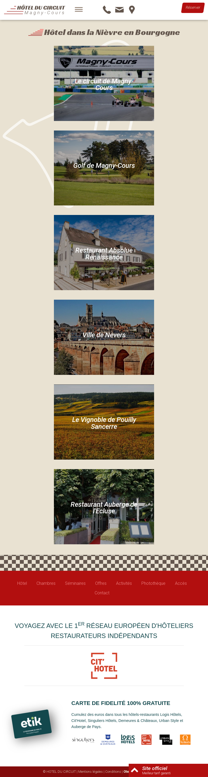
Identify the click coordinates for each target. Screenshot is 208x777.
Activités (124, 583)
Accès (181, 583)
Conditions (113, 772)
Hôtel (22, 583)
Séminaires (75, 583)
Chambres (46, 583)
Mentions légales (90, 772)
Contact (102, 592)
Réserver (193, 7)
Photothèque (153, 583)
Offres (101, 583)
